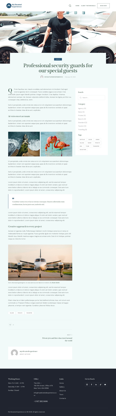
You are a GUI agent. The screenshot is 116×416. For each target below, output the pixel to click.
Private (80, 115)
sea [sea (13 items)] (81, 146)
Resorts (80, 119)
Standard (81, 123)
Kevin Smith (56, 283)
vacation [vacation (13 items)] (83, 149)
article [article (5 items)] (82, 139)
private (20, 313)
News (80, 112)
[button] (11, 325)
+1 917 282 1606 (41, 401)
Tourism (81, 126)
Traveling (81, 130)
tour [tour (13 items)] (87, 146)
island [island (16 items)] (82, 143)
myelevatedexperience (28, 351)
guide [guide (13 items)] (97, 139)
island (12, 313)
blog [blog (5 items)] (90, 139)
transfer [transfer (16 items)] (96, 146)
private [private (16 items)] (97, 143)
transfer (29, 313)
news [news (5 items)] (89, 143)
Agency (58, 59)
